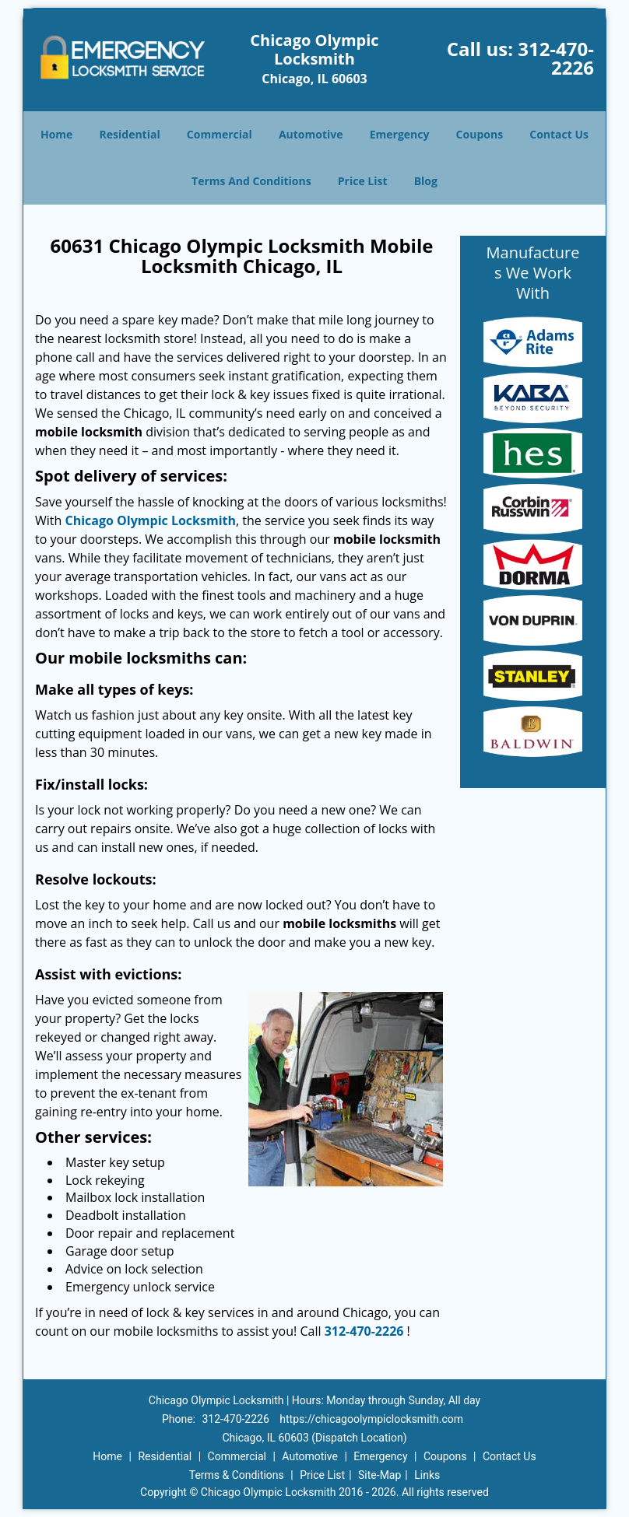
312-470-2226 (556, 58)
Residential (130, 134)
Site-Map (379, 1475)
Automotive (311, 134)
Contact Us (559, 134)
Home (56, 134)
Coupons (479, 134)
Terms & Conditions (236, 1475)
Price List (363, 180)
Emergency (400, 134)
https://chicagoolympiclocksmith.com (371, 1419)
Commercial (219, 134)
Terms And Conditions (251, 180)
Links (427, 1475)
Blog (425, 180)
